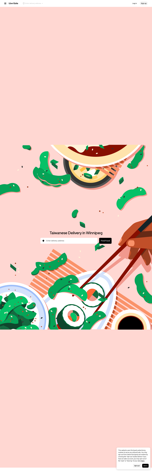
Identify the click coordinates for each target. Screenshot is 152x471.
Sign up (144, 3)
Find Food (105, 241)
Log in (134, 3)
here (142, 461)
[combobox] (70, 241)
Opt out (137, 466)
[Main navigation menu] (5, 3)
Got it (145, 466)
